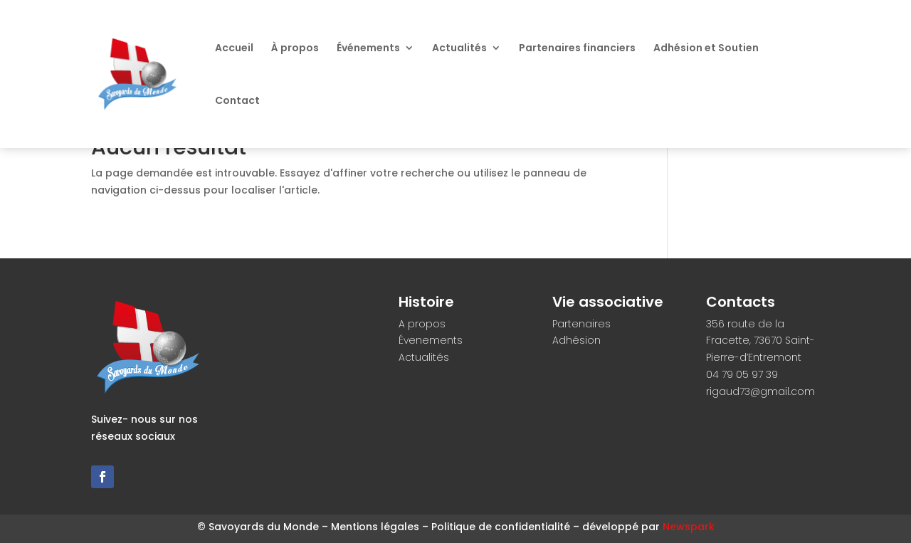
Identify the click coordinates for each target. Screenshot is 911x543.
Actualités (459, 49)
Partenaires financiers (577, 49)
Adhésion (576, 340)
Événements (368, 49)
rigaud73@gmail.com (760, 391)
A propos (422, 324)
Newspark (689, 527)
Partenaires (581, 324)
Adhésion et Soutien (706, 49)
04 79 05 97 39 (742, 374)
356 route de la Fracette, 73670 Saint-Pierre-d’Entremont (760, 341)
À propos (295, 49)
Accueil (234, 49)
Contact (237, 101)
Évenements (431, 340)
